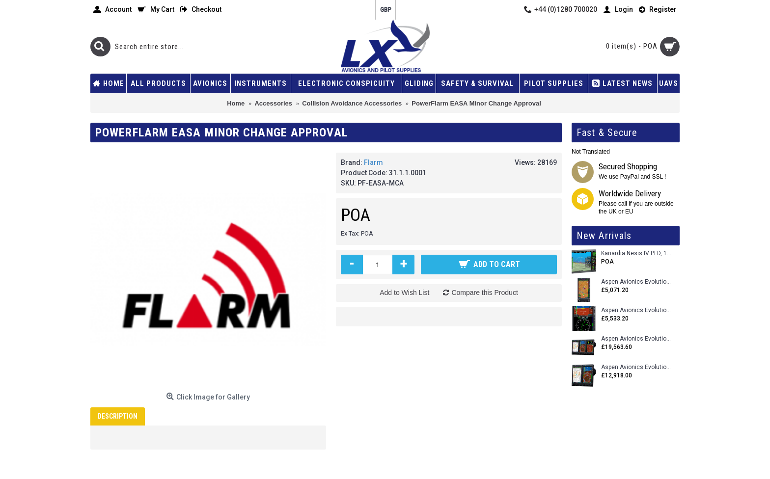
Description (118, 416)
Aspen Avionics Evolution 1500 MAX (636, 367)
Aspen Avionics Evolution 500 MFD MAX (636, 282)
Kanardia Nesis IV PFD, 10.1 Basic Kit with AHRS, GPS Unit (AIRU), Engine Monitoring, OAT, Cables (636, 253)
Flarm (373, 162)
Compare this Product (484, 292)
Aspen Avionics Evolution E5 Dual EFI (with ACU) (636, 310)
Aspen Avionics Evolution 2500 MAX (636, 339)
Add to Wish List (404, 292)
